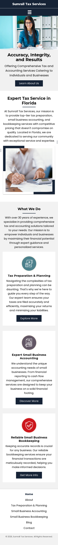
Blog (29, 522)
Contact (29, 528)
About (29, 500)
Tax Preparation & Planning (29, 505)
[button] (29, 83)
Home (29, 494)
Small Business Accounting (29, 511)
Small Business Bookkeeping (29, 517)
